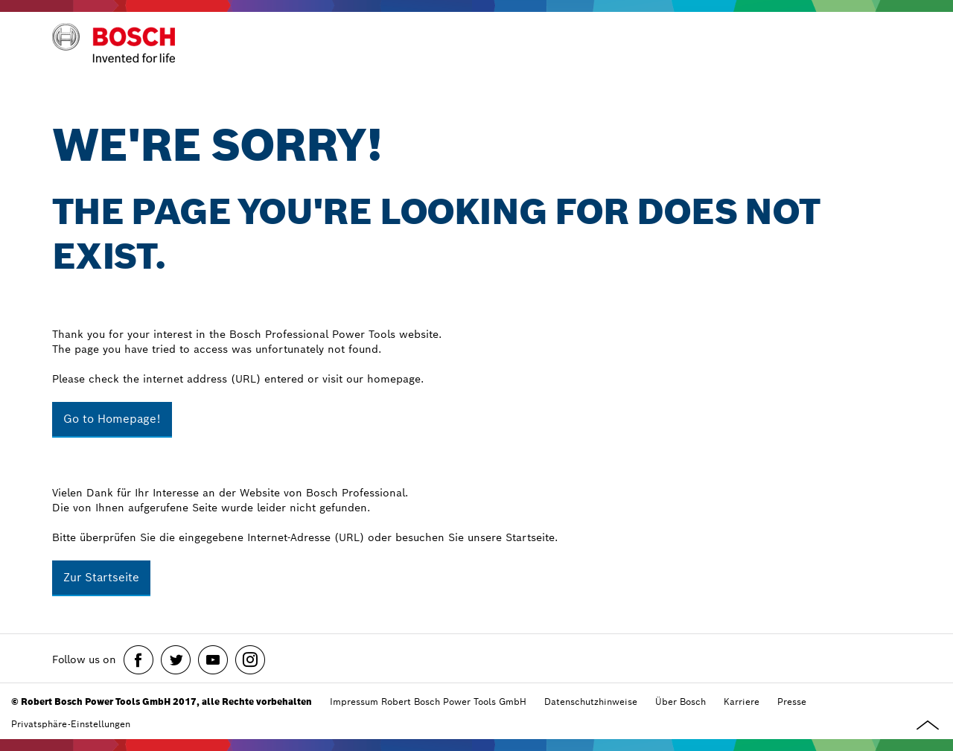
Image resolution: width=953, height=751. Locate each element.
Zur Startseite (101, 577)
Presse (791, 701)
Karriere (741, 701)
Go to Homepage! (112, 419)
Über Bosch (680, 701)
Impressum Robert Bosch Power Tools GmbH (428, 701)
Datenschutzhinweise (590, 701)
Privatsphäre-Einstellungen (70, 723)
